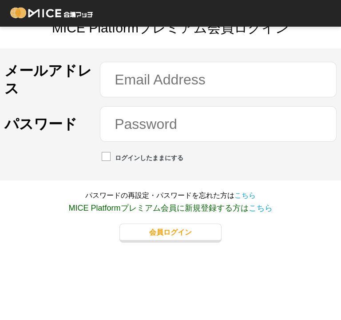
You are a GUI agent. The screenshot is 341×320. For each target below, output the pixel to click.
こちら (245, 195)
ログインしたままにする (142, 157)
